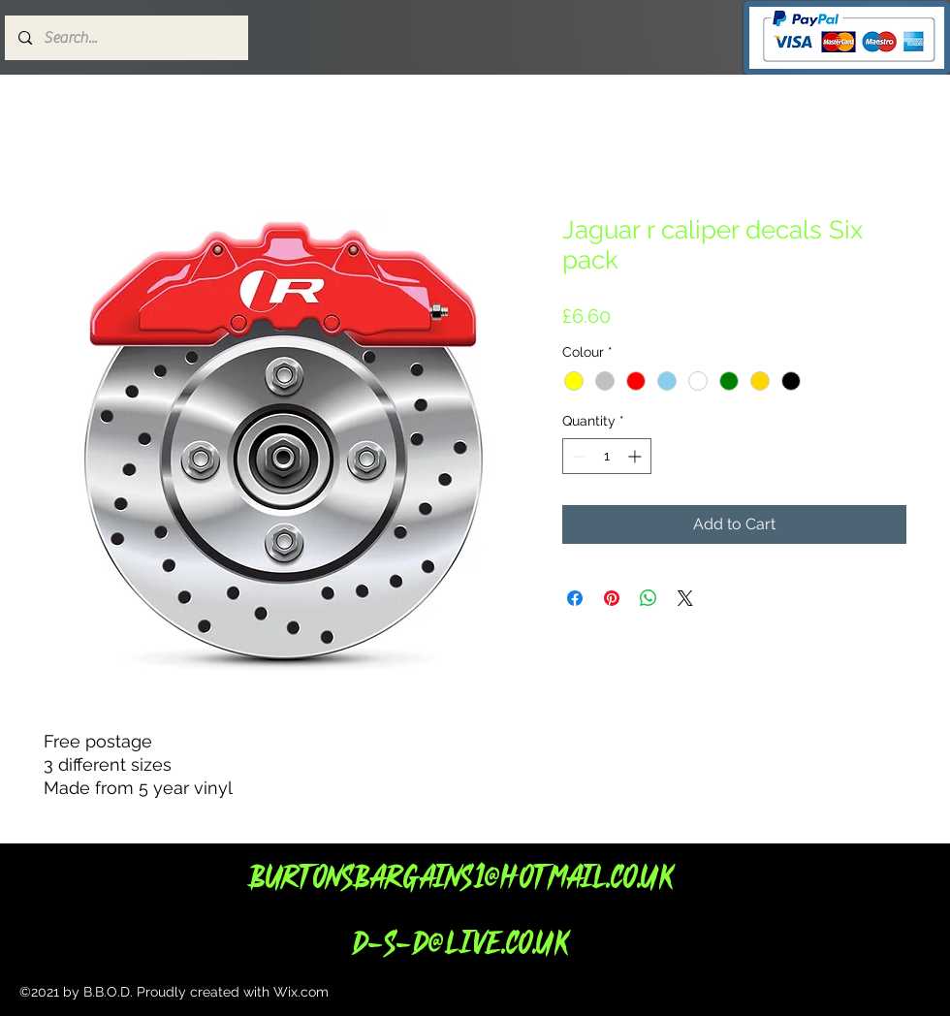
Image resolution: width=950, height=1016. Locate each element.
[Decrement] (577, 456)
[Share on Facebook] (574, 598)
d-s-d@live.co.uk (459, 942)
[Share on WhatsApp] (648, 598)
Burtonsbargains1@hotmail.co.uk (460, 876)
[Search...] (125, 38)
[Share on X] (685, 598)
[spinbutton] (606, 456)
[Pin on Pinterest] (611, 598)
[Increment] (636, 456)
